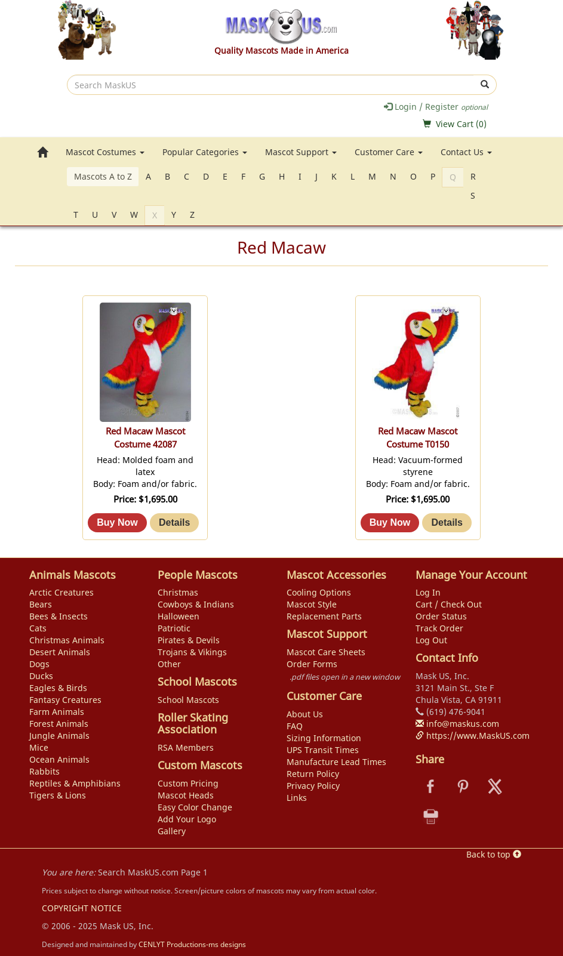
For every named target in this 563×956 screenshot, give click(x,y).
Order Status (441, 616)
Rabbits (44, 771)
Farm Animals (56, 711)
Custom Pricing (188, 783)
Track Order (439, 628)
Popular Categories (204, 152)
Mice (38, 747)
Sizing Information (324, 738)
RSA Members (186, 747)
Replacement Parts (324, 616)
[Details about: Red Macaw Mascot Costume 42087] (174, 522)
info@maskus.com (457, 723)
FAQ (295, 726)
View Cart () (461, 123)
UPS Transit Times (323, 749)
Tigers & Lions (57, 795)
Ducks (41, 675)
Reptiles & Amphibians (75, 783)
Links (297, 797)
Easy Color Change (195, 807)
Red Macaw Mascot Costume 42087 (145, 438)
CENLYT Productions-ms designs (192, 944)
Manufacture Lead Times (336, 761)
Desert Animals (59, 652)
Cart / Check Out (449, 604)
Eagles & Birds (58, 687)
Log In (428, 592)
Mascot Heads (186, 795)
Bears (40, 604)
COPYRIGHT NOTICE (82, 908)
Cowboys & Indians (196, 604)
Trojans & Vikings (192, 652)
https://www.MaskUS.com (473, 735)
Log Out (431, 640)
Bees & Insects (58, 616)
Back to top (493, 854)
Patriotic (174, 628)
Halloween (178, 616)
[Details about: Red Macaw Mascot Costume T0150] (446, 522)
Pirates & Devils (189, 640)
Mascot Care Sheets (326, 652)
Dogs (39, 664)
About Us (305, 714)
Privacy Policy (313, 785)
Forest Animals (58, 723)
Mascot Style (312, 604)
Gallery (172, 831)
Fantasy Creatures (65, 699)
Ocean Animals (59, 759)
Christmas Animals (66, 640)
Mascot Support (301, 152)
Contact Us (466, 152)
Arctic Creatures (61, 592)
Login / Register (436, 106)
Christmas (178, 592)
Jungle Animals (59, 735)
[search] (270, 85)
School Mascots (188, 699)
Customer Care (389, 152)
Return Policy (313, 773)
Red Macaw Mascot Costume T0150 (417, 438)
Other (169, 664)
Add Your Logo (187, 819)
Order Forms (312, 664)
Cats (38, 628)
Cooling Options (319, 592)
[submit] (485, 85)
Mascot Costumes (105, 152)
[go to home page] (42, 152)
